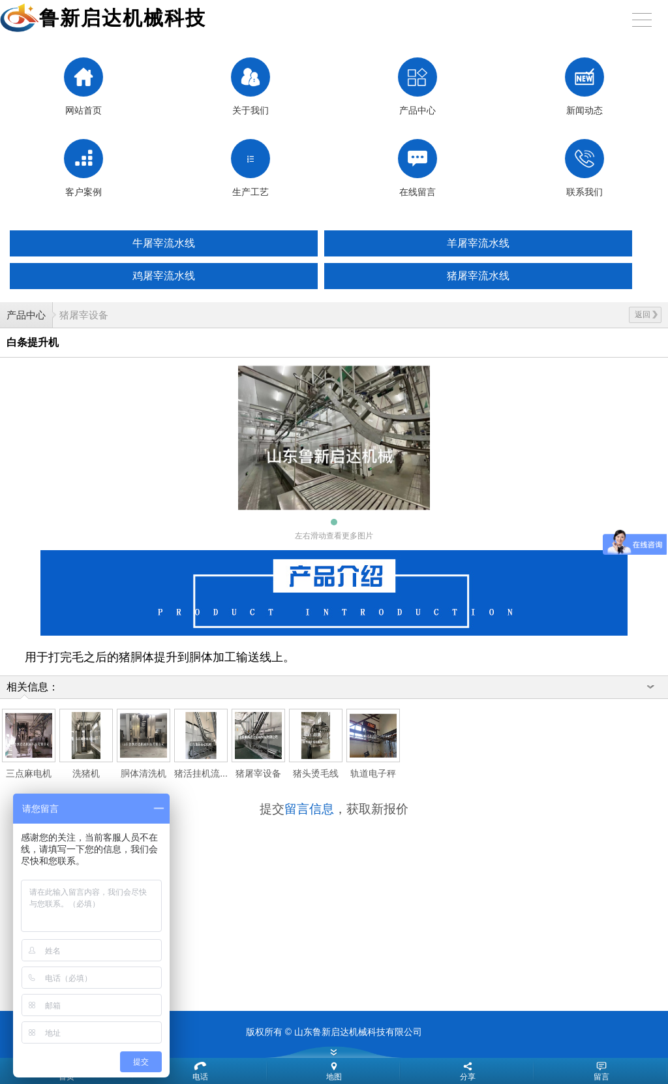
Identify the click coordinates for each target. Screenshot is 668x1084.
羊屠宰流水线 (478, 243)
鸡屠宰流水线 (163, 275)
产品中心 (26, 314)
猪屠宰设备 (83, 314)
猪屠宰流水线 (478, 275)
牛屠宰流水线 (163, 243)
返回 (646, 314)
